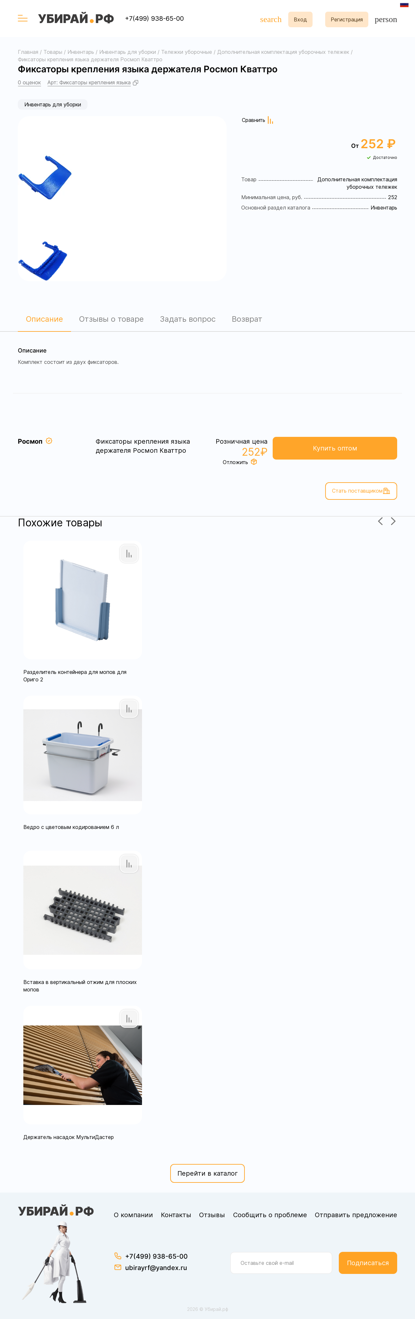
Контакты (176, 1215)
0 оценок (29, 82)
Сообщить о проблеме (270, 1215)
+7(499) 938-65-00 (154, 18)
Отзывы (212, 1215)
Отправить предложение (356, 1215)
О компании (133, 1215)
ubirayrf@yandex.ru (156, 1268)
